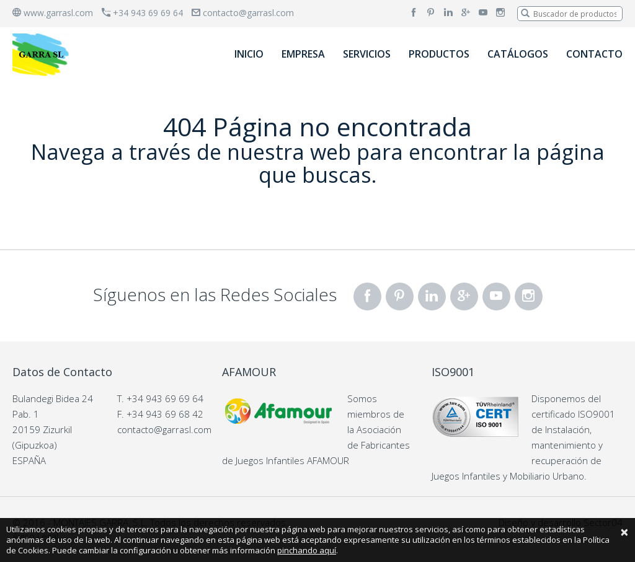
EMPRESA (303, 54)
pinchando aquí (306, 550)
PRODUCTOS (439, 54)
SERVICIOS (367, 54)
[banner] (42, 54)
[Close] (624, 531)
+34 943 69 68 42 (165, 414)
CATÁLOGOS (517, 54)
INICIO (249, 54)
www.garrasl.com (52, 13)
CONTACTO (594, 54)
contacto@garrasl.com (243, 13)
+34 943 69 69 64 (142, 13)
